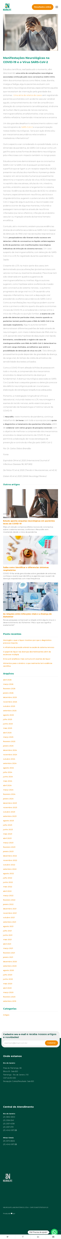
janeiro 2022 (8, 904)
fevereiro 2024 (9, 794)
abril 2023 (7, 838)
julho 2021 (7, 931)
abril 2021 (7, 944)
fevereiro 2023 (9, 847)
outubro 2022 (9, 865)
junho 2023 (8, 830)
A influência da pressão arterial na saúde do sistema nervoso (28, 647)
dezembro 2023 (10, 803)
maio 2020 (7, 984)
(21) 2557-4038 (9, 1124)
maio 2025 (7, 728)
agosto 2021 (8, 926)
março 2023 (8, 843)
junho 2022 (8, 882)
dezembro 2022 (10, 856)
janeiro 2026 (8, 693)
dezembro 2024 (10, 750)
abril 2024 (7, 785)
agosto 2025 (8, 715)
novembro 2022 (10, 860)
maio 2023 (7, 834)
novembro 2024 (10, 755)
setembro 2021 (9, 922)
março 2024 (8, 790)
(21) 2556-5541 (8, 1120)
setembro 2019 (9, 1001)
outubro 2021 (9, 917)
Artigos (6, 1015)
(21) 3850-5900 (9, 1117)
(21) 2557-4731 (8, 1127)
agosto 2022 (8, 873)
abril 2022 (7, 891)
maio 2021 (7, 940)
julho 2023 (7, 825)
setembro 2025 (9, 711)
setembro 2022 (9, 869)
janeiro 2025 (8, 746)
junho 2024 (8, 777)
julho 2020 (7, 975)
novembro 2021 (10, 913)
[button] (7, 1237)
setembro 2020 (10, 966)
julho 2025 (7, 719)
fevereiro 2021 (9, 953)
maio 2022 (7, 887)
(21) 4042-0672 (9, 1130)
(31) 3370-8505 (9, 1141)
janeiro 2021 (8, 957)
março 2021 (8, 948)
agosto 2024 (8, 768)
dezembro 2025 (10, 697)
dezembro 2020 (10, 962)
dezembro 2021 (9, 909)
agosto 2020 (8, 970)
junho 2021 (7, 935)
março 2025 (8, 737)
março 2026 (8, 684)
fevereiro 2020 (9, 997)
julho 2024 (7, 772)
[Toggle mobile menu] (56, 7)
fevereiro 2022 (9, 900)
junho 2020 (8, 979)
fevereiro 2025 (9, 741)
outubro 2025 (9, 706)
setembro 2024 (9, 763)
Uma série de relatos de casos (27, 95)
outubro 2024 (9, 759)
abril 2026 (7, 680)
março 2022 (8, 896)
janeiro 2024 (8, 799)
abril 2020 (7, 988)
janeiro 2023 (8, 851)
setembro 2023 (9, 816)
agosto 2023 (8, 821)
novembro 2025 (10, 702)
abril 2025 (7, 733)
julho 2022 (7, 878)
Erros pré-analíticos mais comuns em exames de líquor (26, 659)
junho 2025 (8, 724)
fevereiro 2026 (9, 689)
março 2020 (8, 992)
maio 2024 (7, 781)
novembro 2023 (10, 807)
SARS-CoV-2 (27, 127)
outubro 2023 (9, 812)
